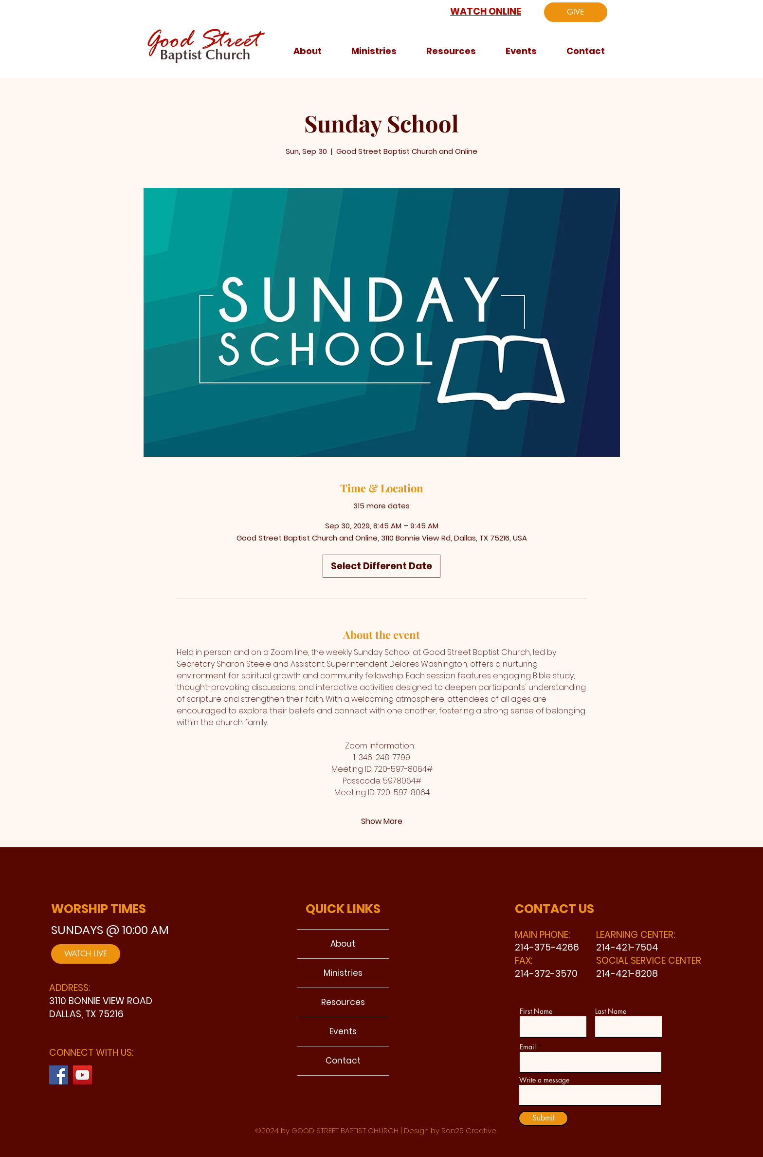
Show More (381, 821)
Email (528, 1047)
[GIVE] (575, 12)
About (342, 944)
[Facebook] (58, 1074)
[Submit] (543, 1118)
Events (343, 1031)
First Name (536, 1011)
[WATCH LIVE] (85, 954)
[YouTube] (82, 1074)
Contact (343, 1060)
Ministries (343, 973)
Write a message (544, 1080)
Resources (343, 1002)
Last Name (610, 1011)
